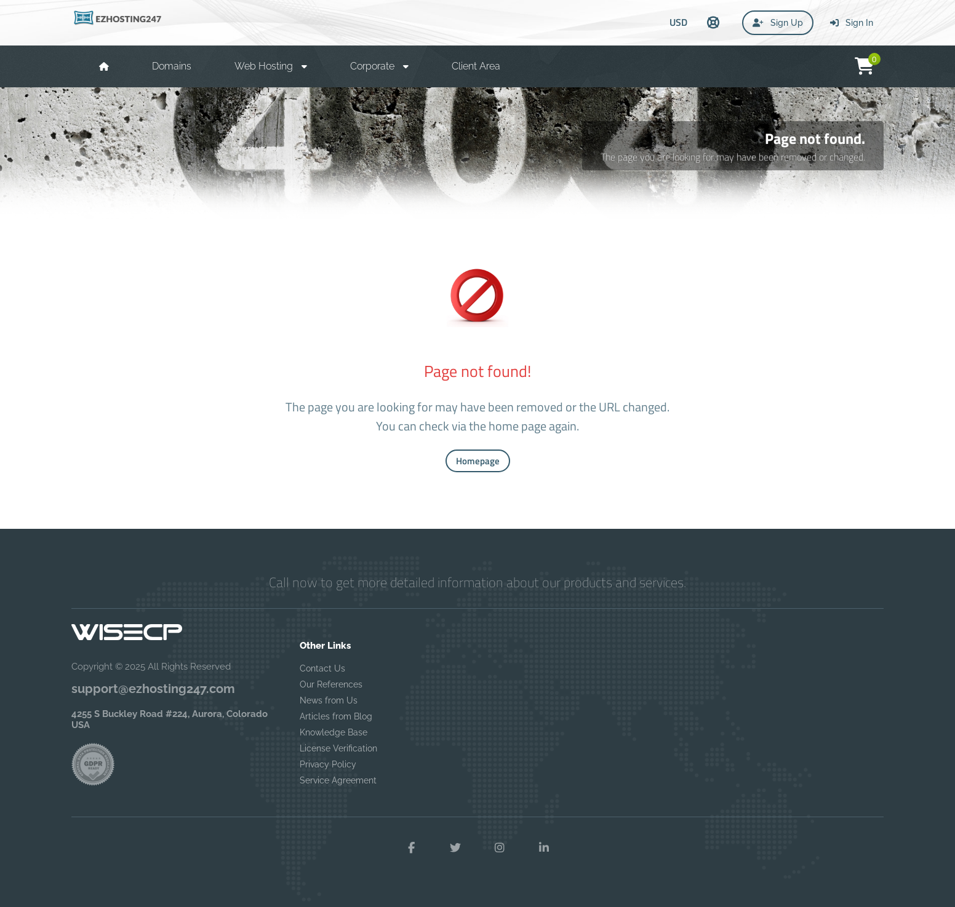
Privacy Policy (328, 764)
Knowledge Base (333, 732)
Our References (331, 684)
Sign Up (778, 23)
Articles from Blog (336, 716)
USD (678, 22)
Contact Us (322, 668)
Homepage (478, 461)
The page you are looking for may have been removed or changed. (733, 156)
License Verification (338, 748)
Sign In (851, 23)
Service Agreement (338, 780)
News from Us (329, 700)
